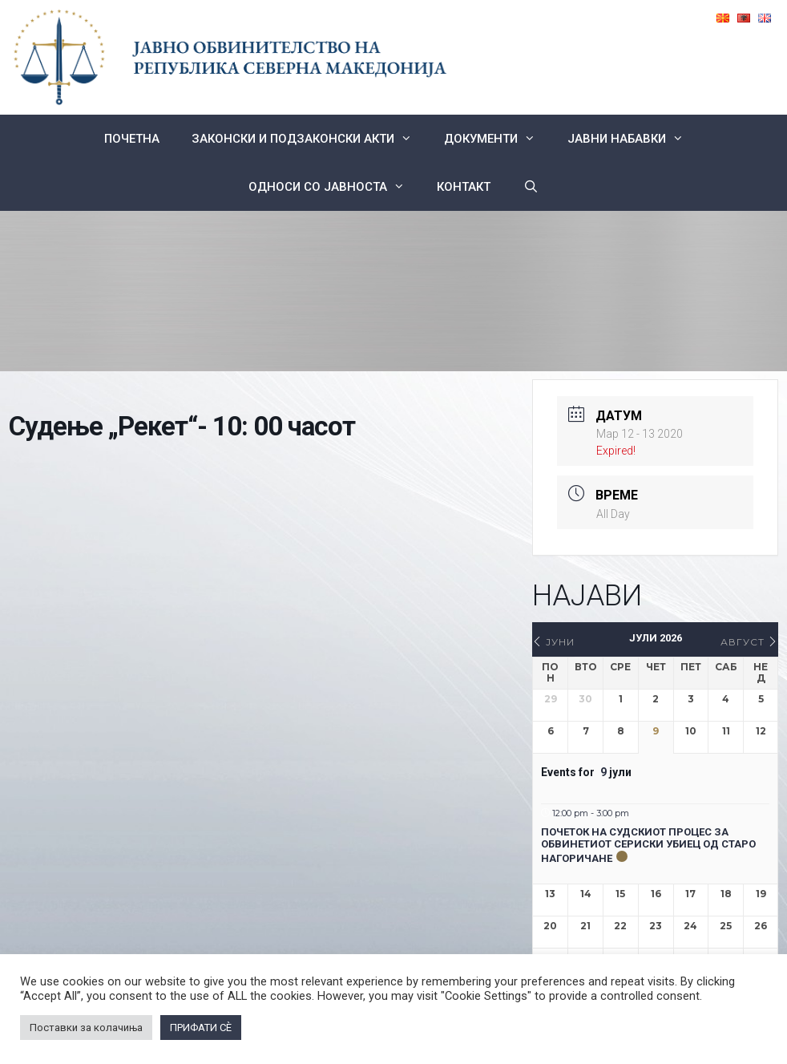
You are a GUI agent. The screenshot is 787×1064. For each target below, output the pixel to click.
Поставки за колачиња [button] (86, 1028)
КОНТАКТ (463, 187)
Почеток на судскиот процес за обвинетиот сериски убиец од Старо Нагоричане (648, 845)
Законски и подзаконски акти (310, 139)
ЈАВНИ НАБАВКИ (633, 139)
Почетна (131, 138)
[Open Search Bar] (530, 187)
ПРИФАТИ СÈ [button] (201, 1028)
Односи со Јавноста (334, 187)
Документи (497, 139)
